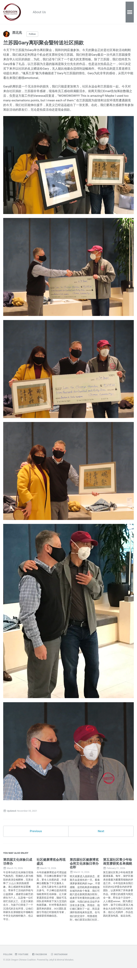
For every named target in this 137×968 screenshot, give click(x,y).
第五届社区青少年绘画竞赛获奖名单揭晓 (117, 866)
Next (101, 835)
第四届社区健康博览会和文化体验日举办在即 (84, 868)
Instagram (60, 954)
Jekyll (52, 960)
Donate (99, 12)
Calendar (81, 12)
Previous (36, 835)
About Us (40, 12)
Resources (60, 12)
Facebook (40, 954)
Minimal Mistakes (65, 960)
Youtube (22, 954)
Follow (32, 34)
